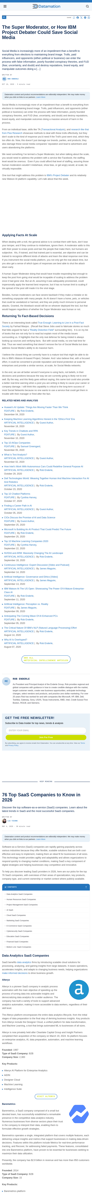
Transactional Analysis (53, 129)
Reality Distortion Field (41, 330)
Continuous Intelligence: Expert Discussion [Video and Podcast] (36, 565)
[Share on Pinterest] (85, 17)
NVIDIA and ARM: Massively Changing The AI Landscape (33, 553)
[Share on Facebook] (78, 17)
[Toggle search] (87, 6)
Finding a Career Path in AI (18, 505)
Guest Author (46, 422)
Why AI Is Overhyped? (15, 639)
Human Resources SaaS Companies (21, 899)
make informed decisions (15, 973)
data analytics (24, 962)
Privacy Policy (13, 745)
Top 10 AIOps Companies (17, 443)
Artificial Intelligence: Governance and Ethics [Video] (31, 577)
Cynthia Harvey (28, 497)
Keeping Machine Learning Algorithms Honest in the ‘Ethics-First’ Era (39, 419)
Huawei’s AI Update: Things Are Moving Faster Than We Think (36, 407)
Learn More (40, 97)
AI (4, 17)
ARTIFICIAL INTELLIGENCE (19, 422)
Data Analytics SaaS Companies (20, 894)
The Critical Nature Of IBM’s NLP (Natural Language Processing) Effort (40, 628)
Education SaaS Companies (18, 936)
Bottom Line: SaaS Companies (19, 947)
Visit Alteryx (46, 1096)
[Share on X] (81, 17)
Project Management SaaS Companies (22, 905)
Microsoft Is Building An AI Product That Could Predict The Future (37, 529)
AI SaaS (10, 910)
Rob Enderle (10, 79)
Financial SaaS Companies (17, 942)
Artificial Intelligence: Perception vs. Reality (26, 604)
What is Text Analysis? (15, 454)
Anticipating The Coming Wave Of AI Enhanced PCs (31, 616)
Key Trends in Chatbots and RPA (21, 431)
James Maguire (48, 568)
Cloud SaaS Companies (16, 915)
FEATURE (9, 411)
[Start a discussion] (74, 17)
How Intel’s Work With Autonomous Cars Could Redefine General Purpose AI (43, 466)
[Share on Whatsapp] (89, 17)
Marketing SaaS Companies (18, 921)
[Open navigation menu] (5, 6)
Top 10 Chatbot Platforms (17, 494)
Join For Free (46, 737)
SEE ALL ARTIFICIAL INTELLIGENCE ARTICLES (46, 659)
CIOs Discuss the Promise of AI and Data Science (29, 517)
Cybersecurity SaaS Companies (19, 931)
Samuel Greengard (30, 446)
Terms (83, 743)
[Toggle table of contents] (46, 887)
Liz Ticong (10, 821)
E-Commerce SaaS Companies (19, 926)
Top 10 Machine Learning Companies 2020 (26, 541)
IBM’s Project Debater (58, 175)
